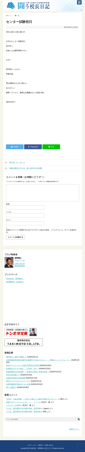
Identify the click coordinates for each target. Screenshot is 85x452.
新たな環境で (11, 387)
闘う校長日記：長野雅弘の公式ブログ (40, 448)
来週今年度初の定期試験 (15, 378)
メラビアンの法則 (13, 405)
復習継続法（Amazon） (15, 282)
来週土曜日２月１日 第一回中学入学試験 (23, 168)
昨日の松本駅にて (13, 375)
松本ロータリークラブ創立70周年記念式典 (22, 365)
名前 (7, 204)
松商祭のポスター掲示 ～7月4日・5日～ (22, 369)
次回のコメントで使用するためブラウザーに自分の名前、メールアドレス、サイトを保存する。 (41, 231)
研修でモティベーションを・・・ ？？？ (22, 402)
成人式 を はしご (15, 162)
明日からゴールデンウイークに (18, 381)
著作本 (40, 445)
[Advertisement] (24, 125)
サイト (8, 220)
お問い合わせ (51, 445)
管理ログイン (74, 429)
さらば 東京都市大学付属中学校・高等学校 (23, 408)
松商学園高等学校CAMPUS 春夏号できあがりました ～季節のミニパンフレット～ (38, 360)
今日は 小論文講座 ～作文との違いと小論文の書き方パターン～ (32, 399)
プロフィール (20, 260)
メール (8, 212)
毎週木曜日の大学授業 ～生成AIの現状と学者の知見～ (27, 372)
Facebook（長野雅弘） (15, 279)
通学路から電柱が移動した (16, 357)
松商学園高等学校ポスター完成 (18, 384)
